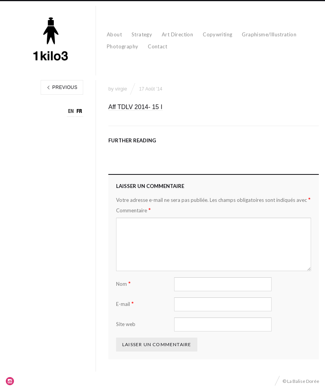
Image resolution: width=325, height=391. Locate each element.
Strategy (142, 34)
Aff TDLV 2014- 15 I (135, 107)
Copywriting (217, 34)
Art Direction (177, 34)
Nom (123, 283)
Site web (125, 324)
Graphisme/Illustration (269, 34)
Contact (157, 46)
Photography (122, 46)
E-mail (125, 304)
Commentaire (133, 210)
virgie (121, 89)
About (114, 34)
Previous (61, 87)
